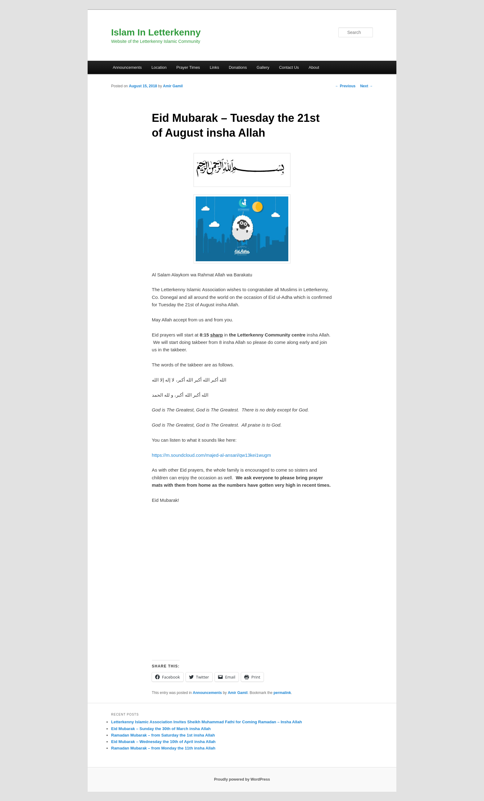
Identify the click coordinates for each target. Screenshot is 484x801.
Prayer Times (188, 67)
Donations (238, 67)
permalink (282, 693)
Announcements (127, 67)
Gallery (263, 67)
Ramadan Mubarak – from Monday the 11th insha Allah (163, 748)
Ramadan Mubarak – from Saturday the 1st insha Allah (163, 735)
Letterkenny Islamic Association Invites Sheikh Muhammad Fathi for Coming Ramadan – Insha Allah (206, 722)
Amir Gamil (173, 86)
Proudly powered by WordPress (242, 779)
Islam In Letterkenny (156, 32)
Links (214, 67)
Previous (345, 86)
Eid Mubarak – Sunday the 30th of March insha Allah (161, 728)
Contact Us (289, 67)
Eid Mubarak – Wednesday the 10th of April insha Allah (163, 741)
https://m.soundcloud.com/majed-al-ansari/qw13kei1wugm (211, 455)
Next (366, 86)
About (314, 67)
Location (159, 67)
